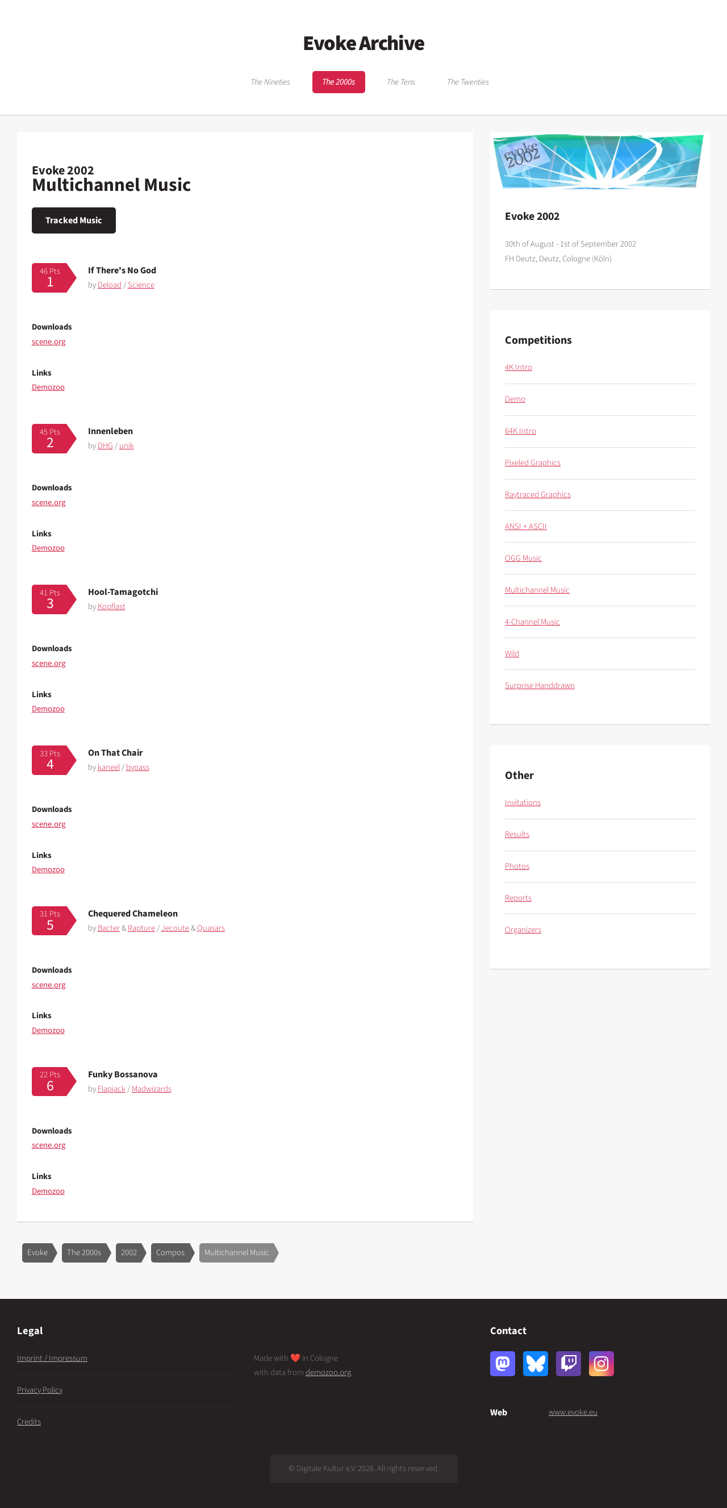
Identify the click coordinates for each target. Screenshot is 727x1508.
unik (126, 446)
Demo (515, 399)
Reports (518, 898)
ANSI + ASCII (526, 526)
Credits (29, 1422)
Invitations (523, 803)
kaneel (109, 767)
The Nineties (270, 82)
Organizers (523, 930)
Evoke (37, 1253)
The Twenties (468, 82)
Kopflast (112, 607)
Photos (517, 866)
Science (141, 285)
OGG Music (523, 558)
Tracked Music (73, 220)
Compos (170, 1253)
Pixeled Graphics (533, 463)
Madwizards (152, 1089)
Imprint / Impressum (52, 1358)
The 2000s (338, 82)
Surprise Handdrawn (540, 685)
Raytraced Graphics (538, 495)
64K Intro (520, 431)
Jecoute (175, 928)
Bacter (109, 928)
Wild (512, 654)
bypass (137, 767)
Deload (110, 285)
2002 (129, 1253)
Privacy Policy (39, 1390)
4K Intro (518, 367)
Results (517, 834)
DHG (105, 446)
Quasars (211, 928)
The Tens (401, 82)
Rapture (141, 928)
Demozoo (48, 387)
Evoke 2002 (63, 170)
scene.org (48, 342)
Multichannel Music (236, 1253)
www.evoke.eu (573, 1412)
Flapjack (112, 1089)
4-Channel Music (532, 622)
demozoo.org (328, 1372)
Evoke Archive (363, 43)
